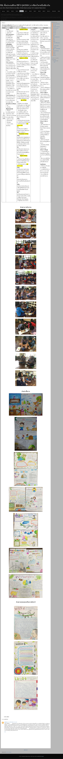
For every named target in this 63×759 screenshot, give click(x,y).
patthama (54, 55)
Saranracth (54, 29)
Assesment (54, 11)
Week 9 (44, 11)
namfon (54, 53)
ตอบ (5, 731)
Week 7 (35, 11)
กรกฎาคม (55, 60)
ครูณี (54, 35)
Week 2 (12, 11)
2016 (54, 59)
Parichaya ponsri (55, 28)
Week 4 (21, 11)
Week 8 (39, 11)
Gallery (59, 11)
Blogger (42, 756)
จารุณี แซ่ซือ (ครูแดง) (56, 42)
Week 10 (48, 11)
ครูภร (54, 38)
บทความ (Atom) (8, 752)
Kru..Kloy (54, 25)
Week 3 (17, 11)
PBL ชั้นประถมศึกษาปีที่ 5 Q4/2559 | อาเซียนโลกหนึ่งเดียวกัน (25, 5)
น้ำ (53, 44)
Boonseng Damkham (56, 23)
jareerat (54, 52)
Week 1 (8, 11)
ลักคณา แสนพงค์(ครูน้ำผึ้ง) (56, 49)
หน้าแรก (3, 11)
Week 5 (26, 11)
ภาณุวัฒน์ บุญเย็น (56, 45)
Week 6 (30, 11)
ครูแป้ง (54, 41)
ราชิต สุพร (54, 47)
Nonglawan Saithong (56, 26)
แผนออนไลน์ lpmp (56, 50)
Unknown (54, 31)
